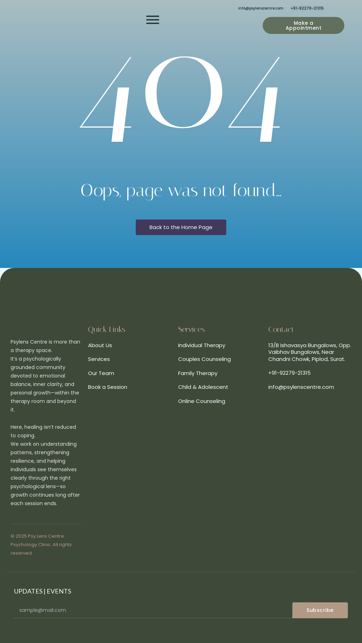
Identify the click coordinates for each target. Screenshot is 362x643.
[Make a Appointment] (303, 25)
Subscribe (320, 610)
